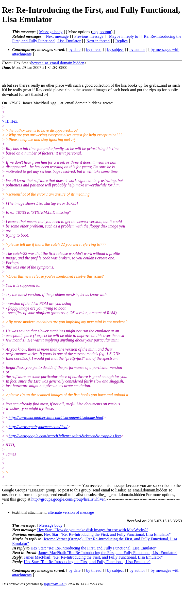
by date (74, 49)
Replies (121, 41)
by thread (94, 49)
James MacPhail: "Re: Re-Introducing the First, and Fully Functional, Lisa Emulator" (108, 552)
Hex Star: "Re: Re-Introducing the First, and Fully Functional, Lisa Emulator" (107, 534)
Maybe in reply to (123, 36)
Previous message (88, 36)
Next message (57, 36)
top (94, 32)
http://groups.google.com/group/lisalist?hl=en (68, 499)
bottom (105, 32)
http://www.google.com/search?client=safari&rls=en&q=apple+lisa (65, 436)
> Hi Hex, (10, 121)
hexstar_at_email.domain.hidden (57, 63)
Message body (50, 32)
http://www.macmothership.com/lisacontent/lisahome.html (56, 417)
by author (137, 49)
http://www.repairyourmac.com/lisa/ (38, 427)
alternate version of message (71, 512)
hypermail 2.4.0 (54, 584)
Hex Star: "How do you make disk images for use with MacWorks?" (92, 530)
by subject (115, 49)
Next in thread (98, 41)
